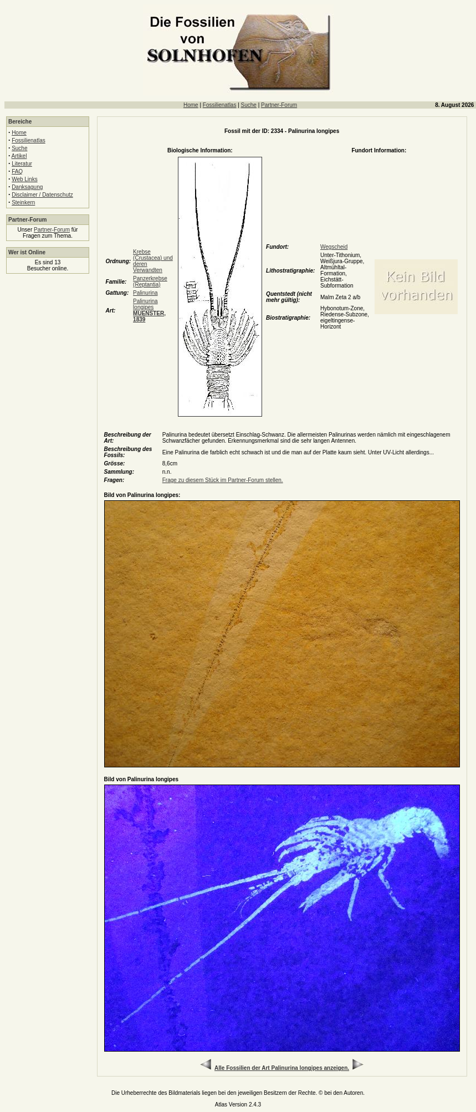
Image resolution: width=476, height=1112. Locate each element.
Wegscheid (333, 247)
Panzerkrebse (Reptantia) (150, 281)
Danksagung (27, 187)
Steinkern (23, 202)
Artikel (19, 156)
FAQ (17, 171)
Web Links (25, 179)
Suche (249, 105)
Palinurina (145, 293)
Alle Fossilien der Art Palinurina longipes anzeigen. (281, 1068)
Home (190, 105)
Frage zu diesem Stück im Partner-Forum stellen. (222, 480)
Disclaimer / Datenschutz (42, 195)
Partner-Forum (279, 105)
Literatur (22, 164)
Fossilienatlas (220, 105)
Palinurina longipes (149, 310)
